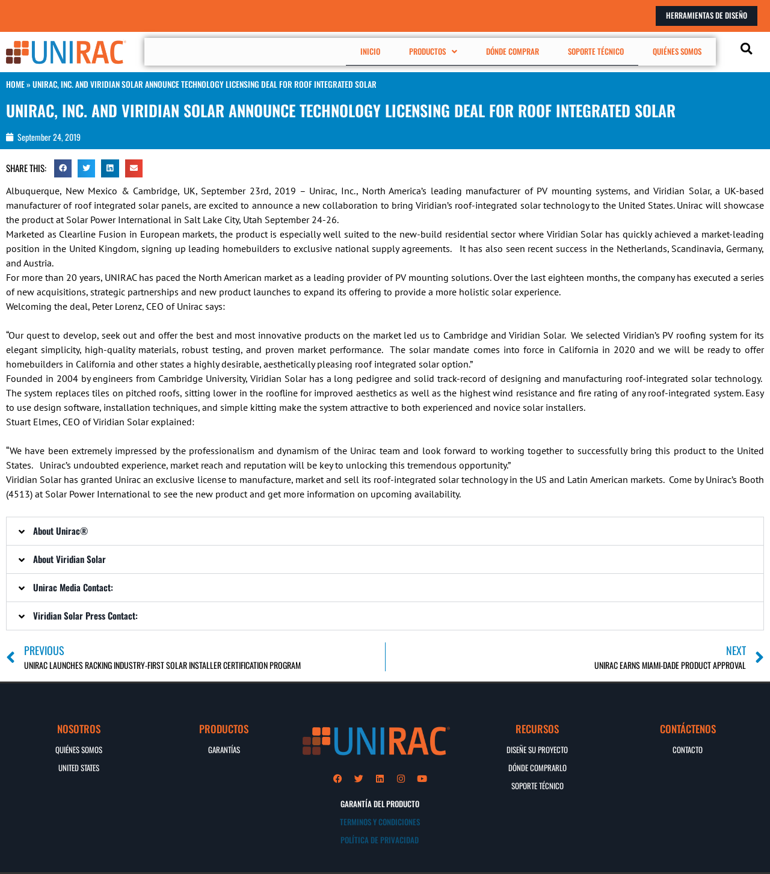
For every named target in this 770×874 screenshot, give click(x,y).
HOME (15, 84)
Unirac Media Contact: (73, 586)
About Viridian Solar (69, 558)
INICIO (382, 51)
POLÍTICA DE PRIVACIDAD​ (379, 840)
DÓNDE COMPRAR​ (517, 51)
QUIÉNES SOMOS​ (78, 749)
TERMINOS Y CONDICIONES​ (380, 822)
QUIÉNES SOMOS (678, 51)
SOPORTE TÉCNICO (598, 51)
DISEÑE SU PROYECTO (537, 749)
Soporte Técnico (537, 785)
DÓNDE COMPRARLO (537, 767)
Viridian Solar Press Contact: (85, 614)
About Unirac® (60, 530)
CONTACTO (688, 749)
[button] (441, 51)
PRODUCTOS (440, 51)
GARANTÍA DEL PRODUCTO (379, 804)
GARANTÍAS (224, 749)
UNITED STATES (78, 767)
